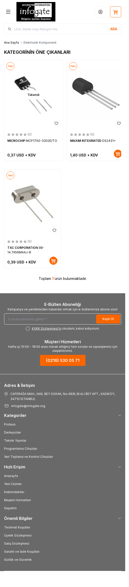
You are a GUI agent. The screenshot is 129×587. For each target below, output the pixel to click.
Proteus (10, 424)
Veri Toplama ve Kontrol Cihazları (28, 457)
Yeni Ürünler (13, 484)
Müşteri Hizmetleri (17, 500)
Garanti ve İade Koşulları (21, 551)
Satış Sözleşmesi (16, 543)
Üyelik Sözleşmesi (18, 535)
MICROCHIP (16, 141)
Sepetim (10, 508)
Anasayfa (11, 476)
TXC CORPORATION (23, 248)
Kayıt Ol (108, 319)
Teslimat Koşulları (17, 527)
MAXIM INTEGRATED (86, 141)
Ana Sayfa (11, 42)
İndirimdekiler (14, 492)
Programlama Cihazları (20, 448)
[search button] (113, 29)
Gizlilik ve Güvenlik (18, 560)
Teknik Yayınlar (15, 440)
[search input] (62, 29)
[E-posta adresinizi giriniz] (62, 319)
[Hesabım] (100, 11)
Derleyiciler (12, 432)
